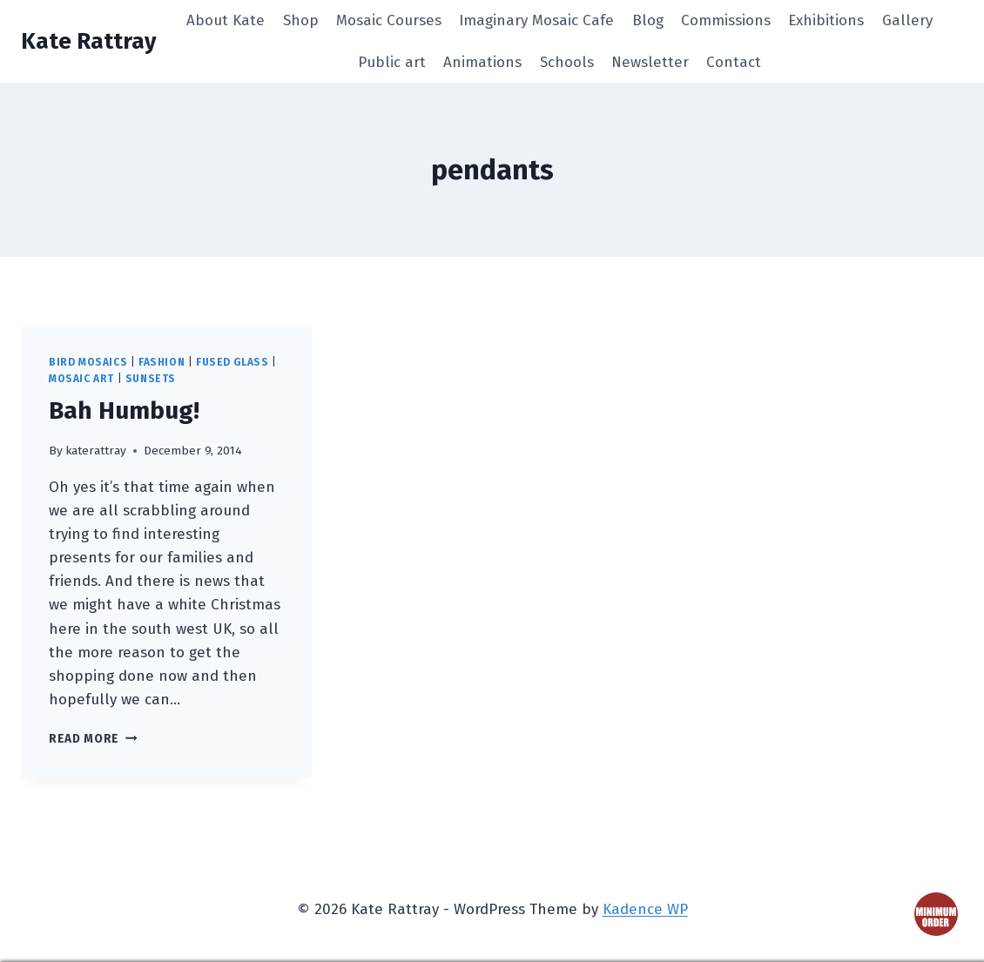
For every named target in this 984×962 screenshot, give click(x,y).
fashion (161, 362)
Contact (733, 62)
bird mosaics (88, 362)
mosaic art (81, 379)
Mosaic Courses (388, 20)
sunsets (150, 379)
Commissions (726, 20)
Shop (301, 20)
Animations (482, 62)
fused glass (232, 362)
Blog (648, 20)
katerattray (95, 450)
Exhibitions (826, 20)
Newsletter (650, 62)
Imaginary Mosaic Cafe (536, 20)
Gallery (907, 20)
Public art (392, 62)
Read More (93, 738)
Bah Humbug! (124, 410)
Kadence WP (645, 909)
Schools (567, 62)
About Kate (225, 20)
